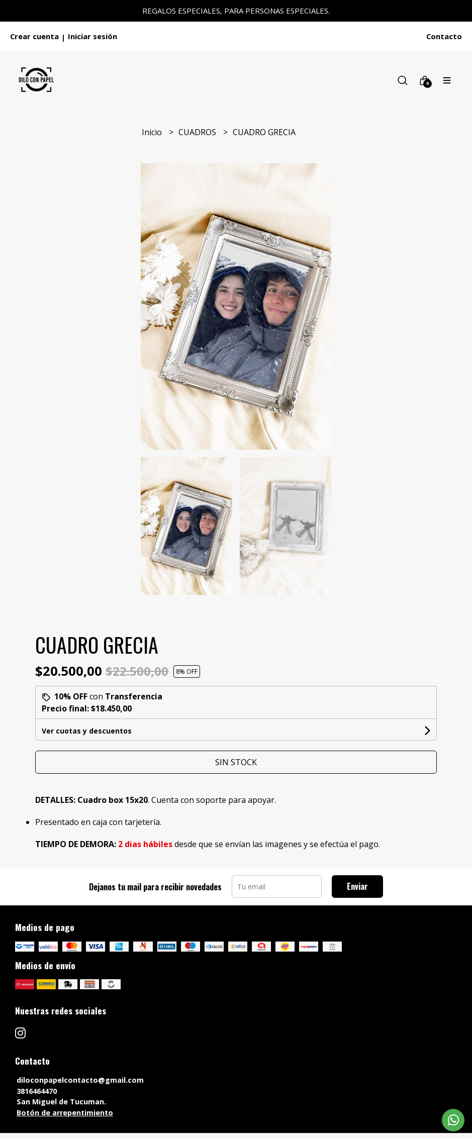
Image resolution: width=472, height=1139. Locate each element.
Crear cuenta (34, 36)
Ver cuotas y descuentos (87, 731)
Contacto (444, 36)
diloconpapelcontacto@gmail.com (80, 1080)
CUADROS (198, 132)
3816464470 (37, 1091)
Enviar (357, 886)
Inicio (153, 132)
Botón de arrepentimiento (65, 1112)
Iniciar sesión (92, 36)
